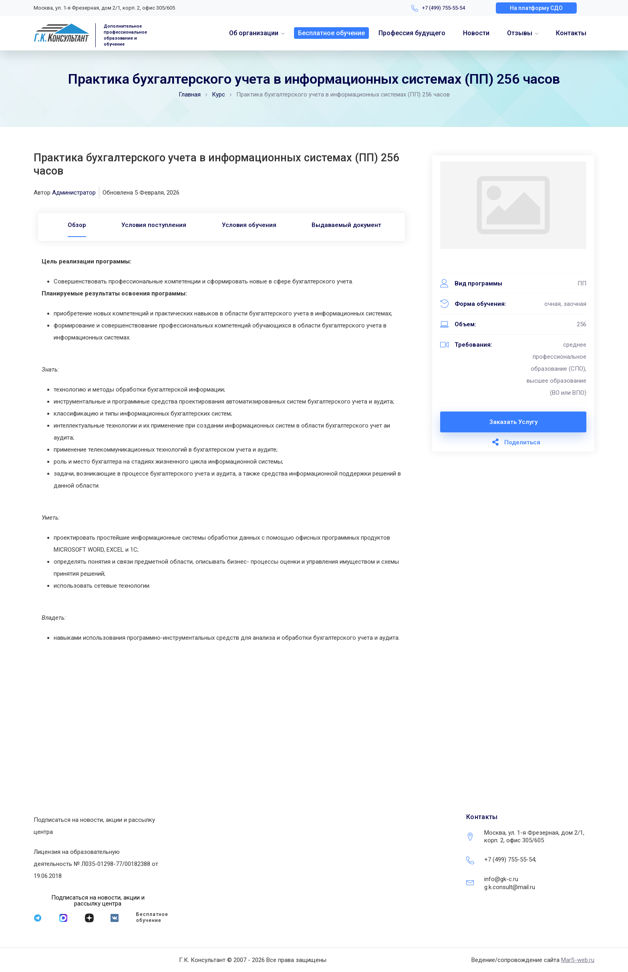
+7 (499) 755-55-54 (443, 8)
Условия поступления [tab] (153, 225)
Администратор (74, 192)
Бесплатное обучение (331, 33)
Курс (218, 94)
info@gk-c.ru (501, 879)
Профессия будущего (411, 33)
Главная (190, 94)
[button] (536, 8)
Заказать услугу (513, 422)
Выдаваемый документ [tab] (347, 225)
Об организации (253, 33)
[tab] (76, 225)
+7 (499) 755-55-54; (510, 859)
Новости (476, 33)
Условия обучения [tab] (249, 225)
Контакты (571, 33)
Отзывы (519, 33)
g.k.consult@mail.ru (509, 887)
